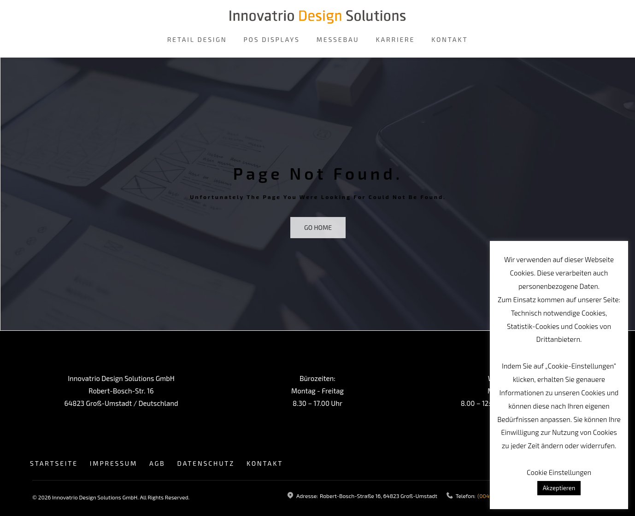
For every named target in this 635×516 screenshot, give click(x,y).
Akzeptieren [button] (559, 488)
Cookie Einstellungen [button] (559, 472)
